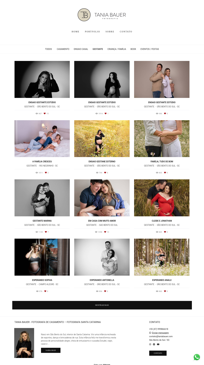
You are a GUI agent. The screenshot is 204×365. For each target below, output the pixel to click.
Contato (158, 351)
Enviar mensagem (160, 331)
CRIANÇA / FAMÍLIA (116, 49)
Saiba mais (51, 348)
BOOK (133, 49)
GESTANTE (98, 49)
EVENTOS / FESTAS (150, 49)
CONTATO (126, 32)
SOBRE (110, 32)
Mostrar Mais (102, 305)
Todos (48, 49)
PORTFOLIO (92, 32)
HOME (75, 32)
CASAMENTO (63, 49)
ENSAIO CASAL (81, 49)
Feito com (102, 362)
